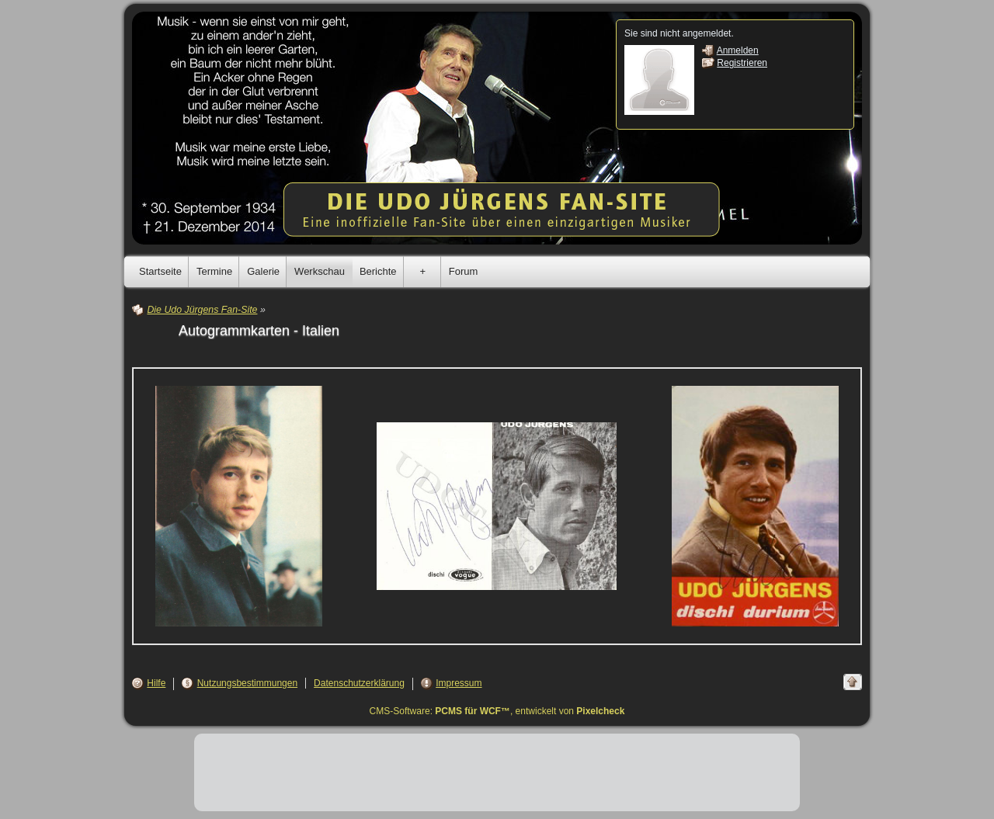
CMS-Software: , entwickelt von (497, 711)
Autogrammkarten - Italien (259, 330)
